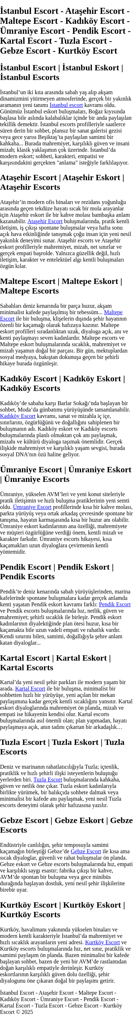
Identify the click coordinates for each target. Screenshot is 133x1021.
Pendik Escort (115, 604)
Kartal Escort (30, 689)
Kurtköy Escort (102, 942)
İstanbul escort (66, 105)
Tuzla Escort (47, 780)
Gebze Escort (86, 851)
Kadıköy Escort (17, 416)
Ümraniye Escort (32, 507)
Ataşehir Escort (44, 221)
